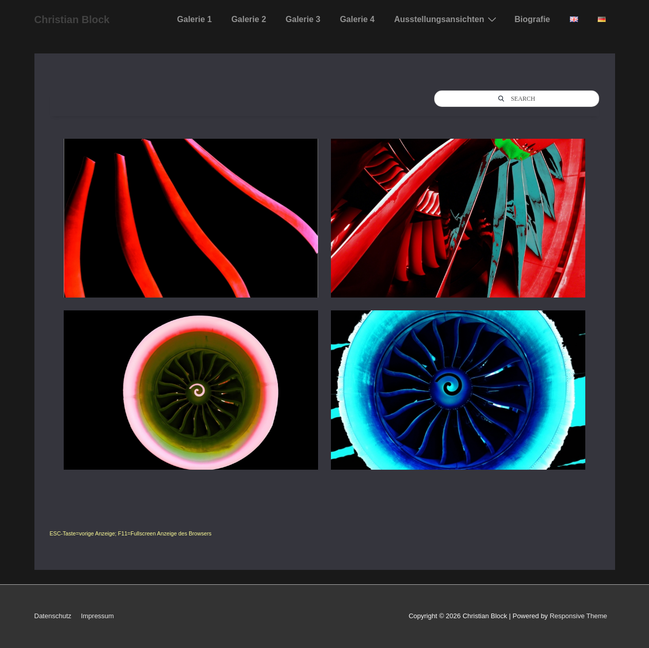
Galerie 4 (357, 19)
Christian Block (72, 19)
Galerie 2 (248, 19)
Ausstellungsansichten (446, 19)
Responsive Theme (578, 616)
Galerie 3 (303, 19)
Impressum (97, 616)
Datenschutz (52, 616)
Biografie (532, 19)
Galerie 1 (194, 19)
